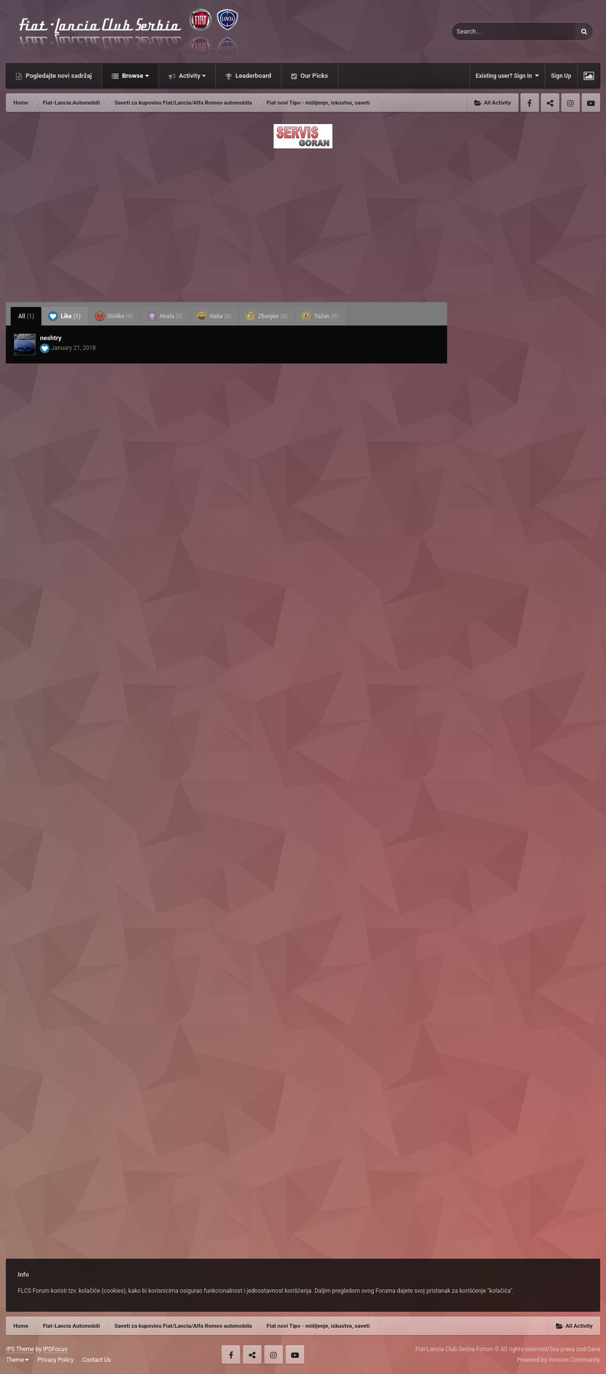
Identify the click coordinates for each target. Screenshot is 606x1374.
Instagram (570, 102)
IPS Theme (20, 1349)
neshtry (50, 338)
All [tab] (26, 316)
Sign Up (561, 75)
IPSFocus (55, 1349)
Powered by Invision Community (558, 1359)
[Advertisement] (302, 222)
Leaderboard (252, 75)
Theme (17, 1359)
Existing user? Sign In (507, 75)
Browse (135, 75)
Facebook (529, 102)
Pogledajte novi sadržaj (58, 75)
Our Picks (313, 75)
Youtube (591, 102)
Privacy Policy (55, 1359)
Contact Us (96, 1359)
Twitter (550, 102)
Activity (191, 75)
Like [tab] (64, 316)
